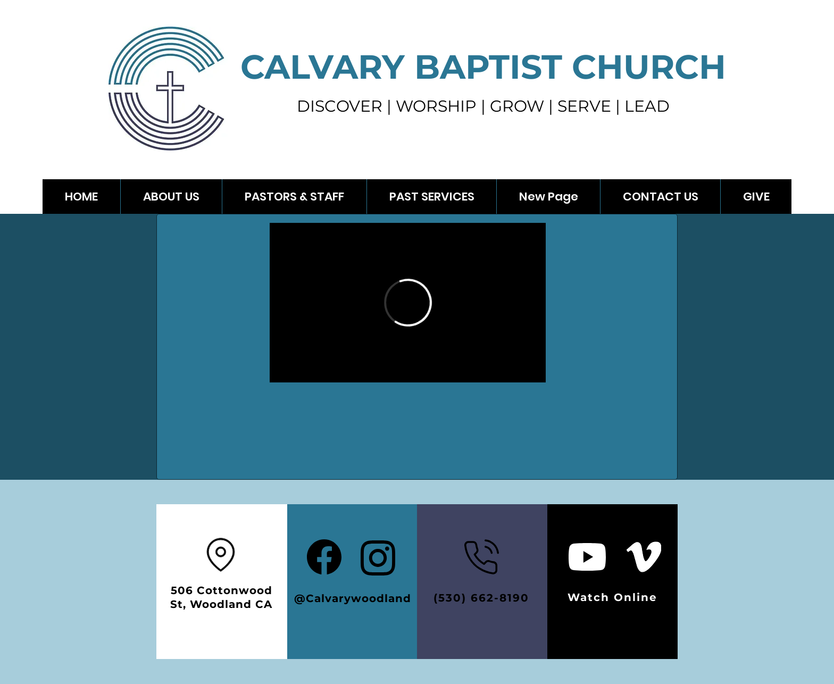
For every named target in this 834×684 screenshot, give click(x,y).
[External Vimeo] (408, 302)
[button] (431, 196)
